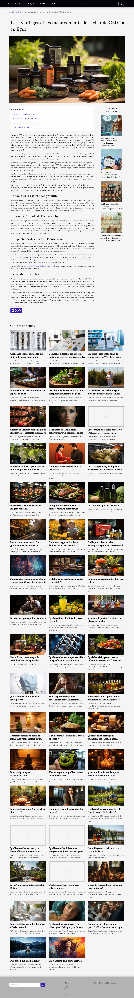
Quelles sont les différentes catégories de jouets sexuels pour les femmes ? (66, 851)
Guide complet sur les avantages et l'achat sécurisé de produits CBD (111, 206)
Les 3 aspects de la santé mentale (65, 960)
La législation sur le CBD (21, 127)
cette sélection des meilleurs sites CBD (39, 266)
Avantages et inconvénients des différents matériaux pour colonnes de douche (26, 357)
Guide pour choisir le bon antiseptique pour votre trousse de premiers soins (106, 545)
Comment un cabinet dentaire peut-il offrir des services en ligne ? (105, 927)
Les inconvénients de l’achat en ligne (25, 118)
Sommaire (18, 109)
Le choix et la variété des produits (24, 114)
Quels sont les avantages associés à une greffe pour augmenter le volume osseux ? (66, 660)
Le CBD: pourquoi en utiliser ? (103, 505)
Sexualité (42, 4)
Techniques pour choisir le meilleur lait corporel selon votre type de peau (111, 237)
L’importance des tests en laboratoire (25, 123)
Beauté (18, 4)
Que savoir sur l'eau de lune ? (25, 960)
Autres (53, 4)
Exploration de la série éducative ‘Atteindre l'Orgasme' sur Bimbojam (105, 432)
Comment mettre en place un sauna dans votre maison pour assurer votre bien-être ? (25, 738)
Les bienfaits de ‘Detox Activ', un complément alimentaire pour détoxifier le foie (66, 393)
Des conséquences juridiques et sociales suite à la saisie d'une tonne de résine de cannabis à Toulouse (106, 469)
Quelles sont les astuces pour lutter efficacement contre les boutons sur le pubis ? (25, 851)
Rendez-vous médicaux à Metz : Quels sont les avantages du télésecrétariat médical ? (26, 545)
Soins (8, 4)
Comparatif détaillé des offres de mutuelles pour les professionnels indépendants (66, 357)
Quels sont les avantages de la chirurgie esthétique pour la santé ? (66, 927)
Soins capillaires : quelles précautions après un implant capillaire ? (64, 699)
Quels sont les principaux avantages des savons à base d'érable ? (102, 738)
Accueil (11, 12)
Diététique (29, 4)
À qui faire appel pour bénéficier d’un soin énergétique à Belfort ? (110, 174)
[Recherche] (101, 4)
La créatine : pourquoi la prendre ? (28, 618)
